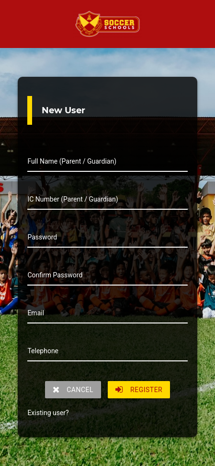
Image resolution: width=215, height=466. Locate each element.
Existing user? (47, 413)
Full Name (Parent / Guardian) (71, 161)
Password (42, 237)
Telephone (42, 351)
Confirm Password (54, 275)
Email (35, 313)
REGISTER (139, 389)
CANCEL (73, 389)
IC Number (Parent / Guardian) (72, 199)
